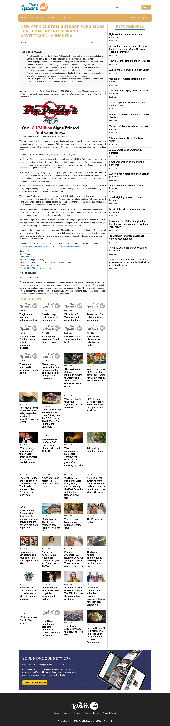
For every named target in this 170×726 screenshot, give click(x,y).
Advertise (67, 713)
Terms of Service (92, 713)
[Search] (127, 7)
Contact (77, 713)
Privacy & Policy (109, 713)
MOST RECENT (36, 18)
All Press (52, 18)
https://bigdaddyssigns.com (39, 268)
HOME (24, 18)
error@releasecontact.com (80, 285)
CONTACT (65, 18)
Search (146, 7)
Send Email (29, 257)
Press (56, 713)
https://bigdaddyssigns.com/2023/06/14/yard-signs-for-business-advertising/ (52, 246)
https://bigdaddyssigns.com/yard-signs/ (58, 154)
